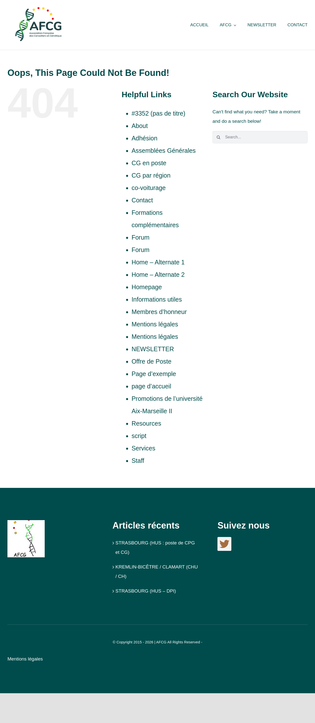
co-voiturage (149, 187)
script (139, 435)
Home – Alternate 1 (158, 262)
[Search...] (260, 137)
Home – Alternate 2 (158, 274)
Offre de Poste (152, 361)
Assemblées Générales (164, 150)
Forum (140, 237)
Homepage (147, 286)
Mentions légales (155, 324)
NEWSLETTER (153, 349)
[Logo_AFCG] (26, 522)
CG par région (151, 175)
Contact (142, 200)
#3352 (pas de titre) (158, 113)
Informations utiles (157, 299)
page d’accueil (151, 386)
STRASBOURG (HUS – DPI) (145, 591)
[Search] (218, 137)
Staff (138, 460)
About (140, 125)
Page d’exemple (154, 373)
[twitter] (224, 544)
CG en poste (149, 162)
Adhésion (144, 138)
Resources (146, 423)
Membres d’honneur (159, 311)
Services (143, 448)
